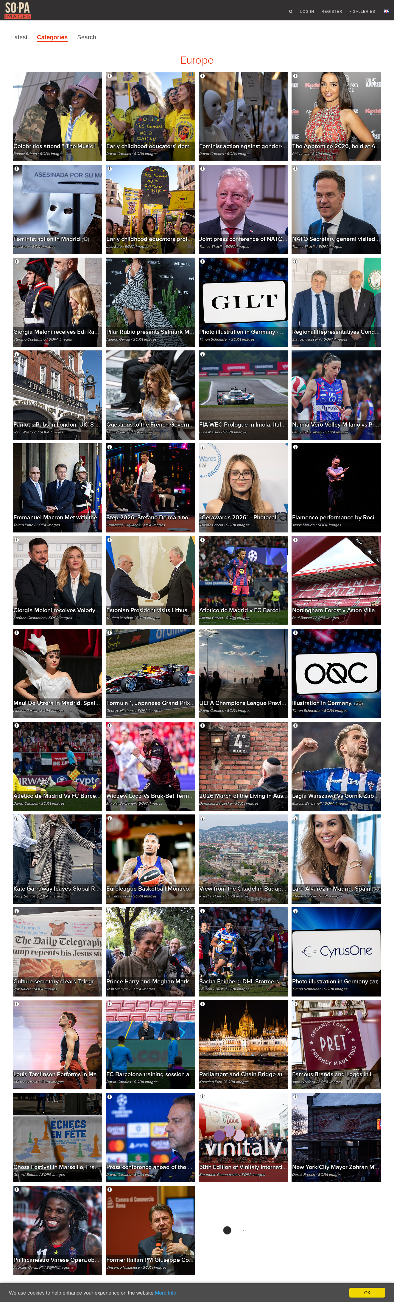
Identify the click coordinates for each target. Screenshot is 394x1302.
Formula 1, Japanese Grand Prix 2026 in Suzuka (175, 703)
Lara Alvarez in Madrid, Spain (336, 888)
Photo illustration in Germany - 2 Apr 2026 (260, 331)
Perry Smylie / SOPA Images (37, 896)
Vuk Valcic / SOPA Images (35, 989)
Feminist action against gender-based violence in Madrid (278, 146)
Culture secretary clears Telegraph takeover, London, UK (90, 981)
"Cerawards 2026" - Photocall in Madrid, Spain (265, 517)
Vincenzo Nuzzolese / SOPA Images (136, 1267)
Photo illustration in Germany (335, 981)
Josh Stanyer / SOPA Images (130, 989)
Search (86, 37)
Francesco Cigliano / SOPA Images (135, 525)
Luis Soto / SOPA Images (34, 246)
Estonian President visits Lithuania (156, 610)
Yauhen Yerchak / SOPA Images (132, 617)
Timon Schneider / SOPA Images (226, 339)
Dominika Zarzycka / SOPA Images (228, 803)
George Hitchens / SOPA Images (133, 710)
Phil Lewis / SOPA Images (313, 153)
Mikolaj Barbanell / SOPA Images (134, 803)
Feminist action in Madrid (51, 239)
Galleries (364, 13)
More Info (165, 1293)
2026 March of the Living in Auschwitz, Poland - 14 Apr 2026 (284, 795)
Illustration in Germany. (327, 703)
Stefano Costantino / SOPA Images (42, 339)
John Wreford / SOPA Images (38, 432)
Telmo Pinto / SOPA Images (129, 432)
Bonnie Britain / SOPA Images (38, 153)
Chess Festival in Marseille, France (62, 1167)
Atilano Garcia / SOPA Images (131, 339)
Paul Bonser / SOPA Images (315, 617)
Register (332, 13)
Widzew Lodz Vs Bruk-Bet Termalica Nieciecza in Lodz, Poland (193, 795)
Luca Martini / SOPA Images (222, 432)
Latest (19, 37)
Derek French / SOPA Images (316, 1174)
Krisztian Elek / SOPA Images (223, 896)
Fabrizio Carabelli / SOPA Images (320, 432)
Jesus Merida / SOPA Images (316, 525)
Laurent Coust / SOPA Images (131, 896)
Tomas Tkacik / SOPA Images (224, 246)
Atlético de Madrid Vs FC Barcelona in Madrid (78, 795)
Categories (52, 37)
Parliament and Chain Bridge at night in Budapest (268, 1074)
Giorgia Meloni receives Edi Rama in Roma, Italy (81, 331)
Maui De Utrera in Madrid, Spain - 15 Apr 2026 (79, 703)
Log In (307, 13)
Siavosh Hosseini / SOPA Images (319, 339)
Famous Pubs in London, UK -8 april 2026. (73, 424)
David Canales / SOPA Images (131, 153)
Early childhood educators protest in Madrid (168, 239)
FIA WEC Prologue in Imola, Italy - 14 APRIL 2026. (269, 424)
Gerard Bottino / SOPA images (39, 1174)
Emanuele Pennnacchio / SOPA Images (232, 1174)
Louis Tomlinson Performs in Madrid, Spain (74, 1074)
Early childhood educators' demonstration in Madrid (179, 146)
